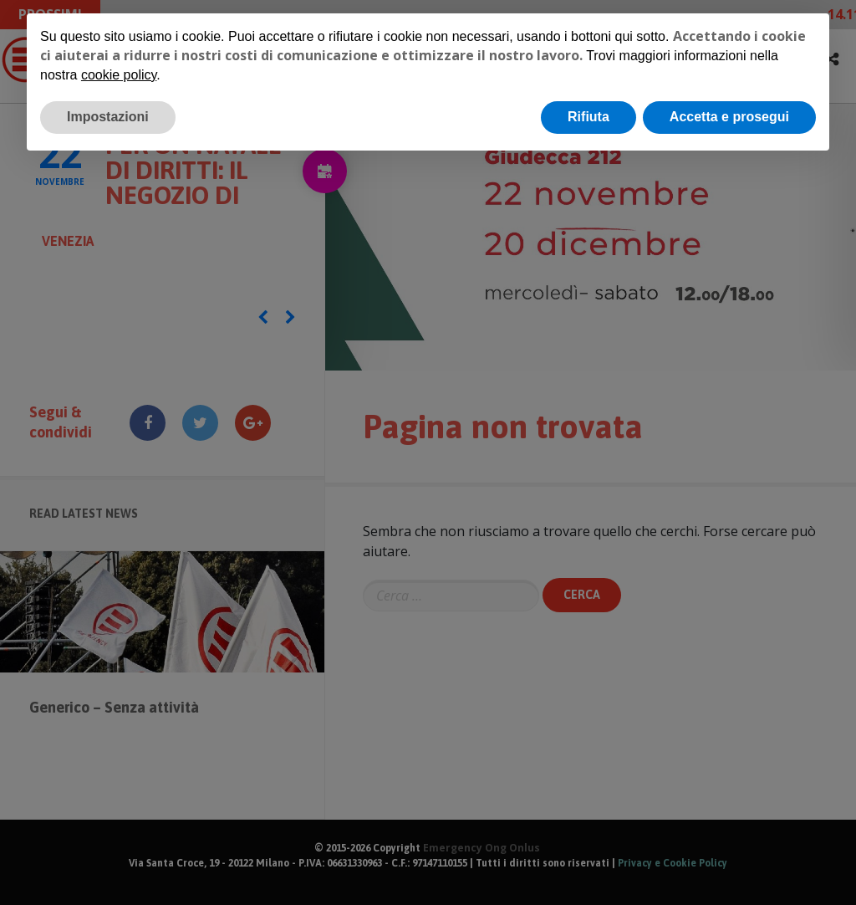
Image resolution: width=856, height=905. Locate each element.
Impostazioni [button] (108, 117)
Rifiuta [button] (588, 117)
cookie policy (118, 75)
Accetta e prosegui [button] (729, 117)
